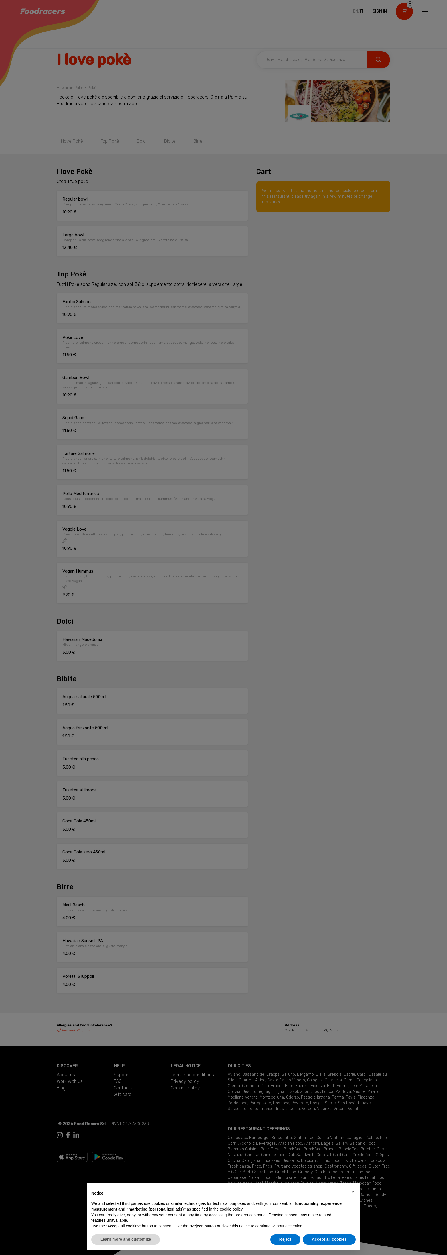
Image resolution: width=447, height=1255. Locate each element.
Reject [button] (285, 1239)
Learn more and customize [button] (125, 1239)
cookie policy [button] (231, 1209)
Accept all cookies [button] (329, 1239)
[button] (352, 1192)
